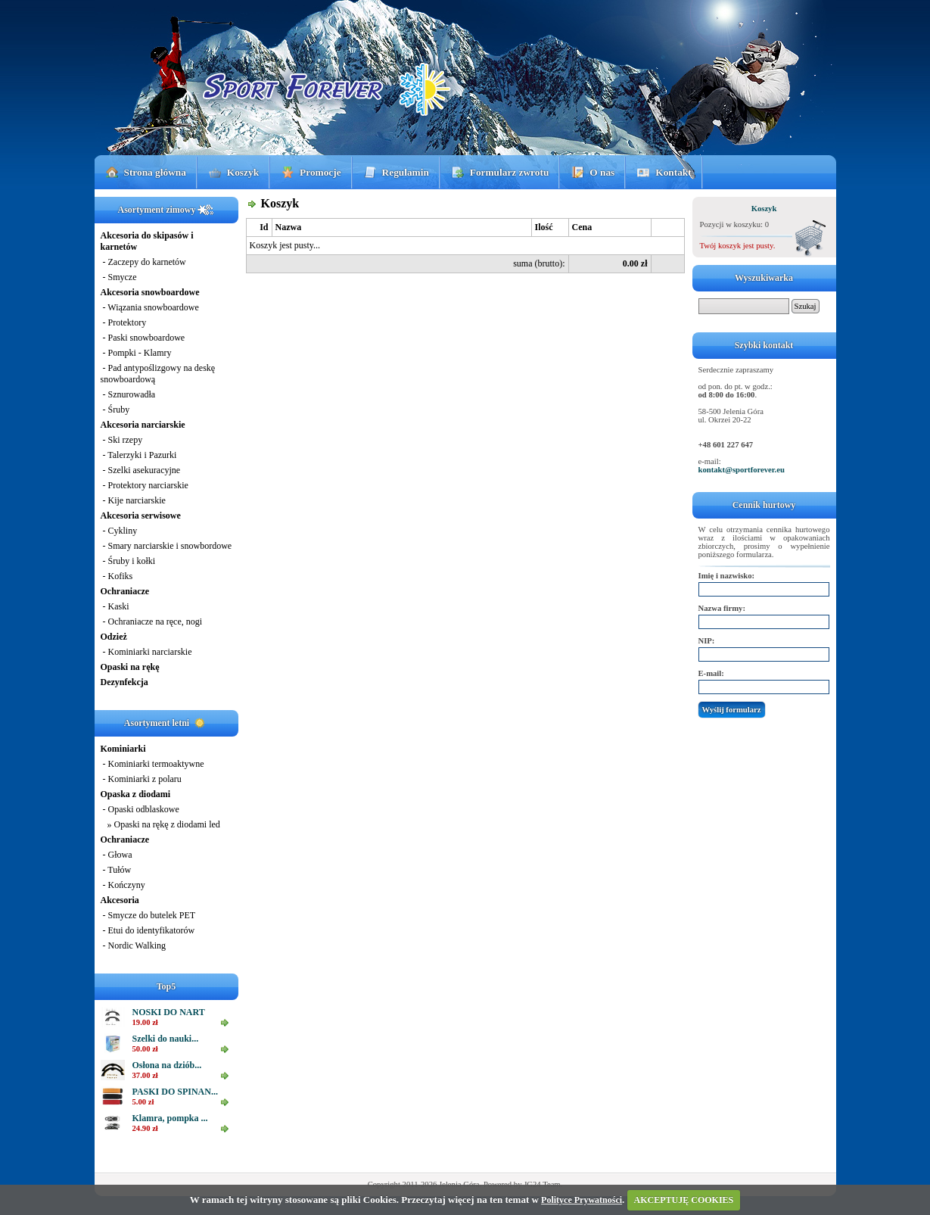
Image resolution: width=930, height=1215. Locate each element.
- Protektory (124, 322)
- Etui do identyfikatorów (148, 930)
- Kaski (115, 606)
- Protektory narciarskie (144, 485)
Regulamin (405, 172)
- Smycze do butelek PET (148, 915)
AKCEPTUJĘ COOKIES (684, 1200)
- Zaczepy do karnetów (143, 262)
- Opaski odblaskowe (140, 809)
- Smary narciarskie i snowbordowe (166, 546)
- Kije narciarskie (133, 500)
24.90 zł (145, 1128)
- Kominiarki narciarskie (146, 651)
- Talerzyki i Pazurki (139, 455)
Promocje (320, 172)
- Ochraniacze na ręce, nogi (152, 621)
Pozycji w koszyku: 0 (734, 224)
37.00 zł (145, 1075)
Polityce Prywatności (581, 1200)
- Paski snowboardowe (143, 337)
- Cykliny (119, 530)
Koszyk (243, 172)
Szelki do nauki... (165, 1038)
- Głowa (116, 854)
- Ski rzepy (122, 440)
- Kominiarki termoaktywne (152, 764)
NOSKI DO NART (168, 1012)
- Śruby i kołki (128, 561)
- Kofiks (117, 576)
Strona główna (155, 172)
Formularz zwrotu (509, 172)
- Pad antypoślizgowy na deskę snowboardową (158, 374)
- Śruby (115, 409)
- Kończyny (123, 885)
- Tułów (116, 870)
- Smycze (119, 277)
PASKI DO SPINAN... (175, 1091)
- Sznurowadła (128, 394)
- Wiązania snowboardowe (150, 307)
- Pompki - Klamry (136, 352)
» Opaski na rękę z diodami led (160, 824)
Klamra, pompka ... (170, 1118)
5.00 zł (143, 1102)
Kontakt (673, 172)
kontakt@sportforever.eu (741, 470)
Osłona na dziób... (167, 1065)
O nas (601, 172)
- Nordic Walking (133, 945)
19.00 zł (145, 1022)
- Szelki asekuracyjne (141, 470)
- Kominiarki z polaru (141, 779)
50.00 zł (145, 1049)
